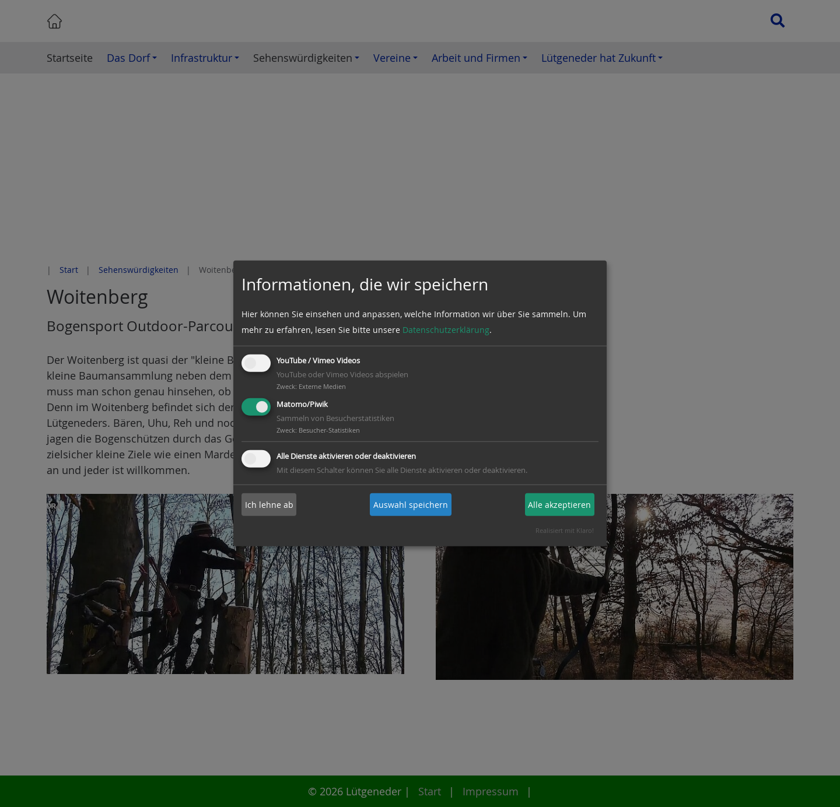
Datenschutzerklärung (445, 329)
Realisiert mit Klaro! (565, 530)
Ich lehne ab (269, 504)
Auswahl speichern (410, 504)
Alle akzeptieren (559, 504)
